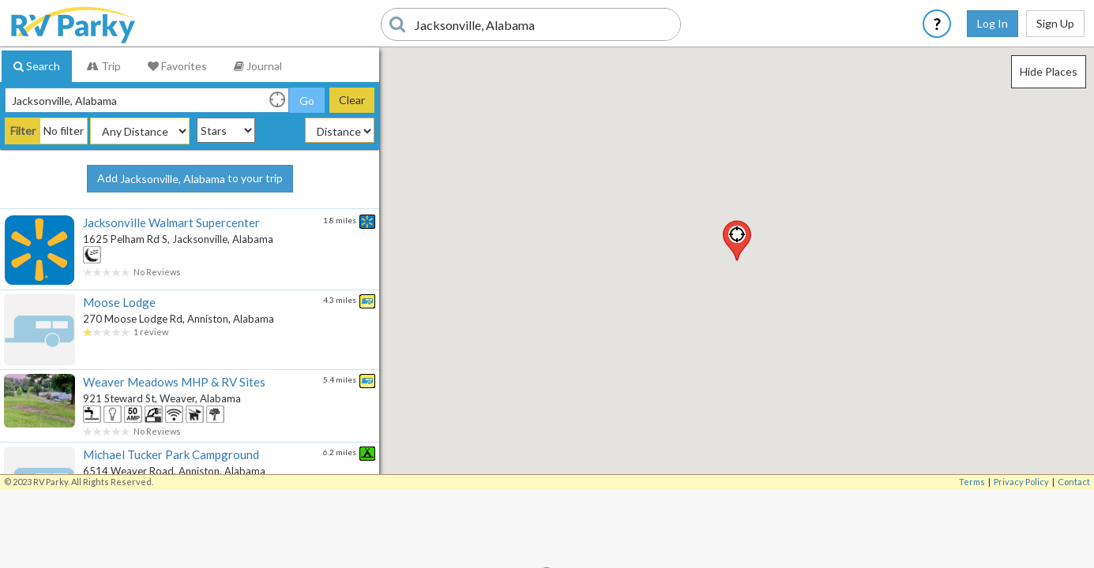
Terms (972, 481)
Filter (23, 130)
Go (306, 100)
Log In (992, 23)
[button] (737, 240)
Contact (1074, 481)
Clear (352, 99)
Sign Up (1055, 23)
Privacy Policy (1021, 481)
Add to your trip (190, 179)
